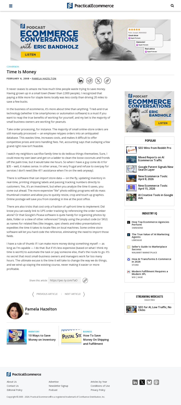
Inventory (33, 331)
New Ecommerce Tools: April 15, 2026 (147, 187)
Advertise (54, 381)
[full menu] (11, 7)
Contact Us (13, 385)
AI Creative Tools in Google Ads (149, 197)
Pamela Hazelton (44, 78)
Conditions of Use (100, 385)
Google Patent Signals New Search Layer (149, 168)
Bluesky (151, 382)
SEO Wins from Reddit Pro (148, 150)
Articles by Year (99, 381)
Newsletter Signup (58, 385)
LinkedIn (137, 382)
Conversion (13, 66)
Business (87, 331)
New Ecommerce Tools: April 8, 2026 (147, 178)
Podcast (53, 389)
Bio (27, 313)
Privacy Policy (98, 389)
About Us (12, 381)
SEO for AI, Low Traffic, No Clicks (148, 309)
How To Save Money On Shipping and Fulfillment (96, 340)
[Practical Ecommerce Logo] (90, 5)
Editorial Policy (14, 389)
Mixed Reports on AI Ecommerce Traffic (145, 159)
